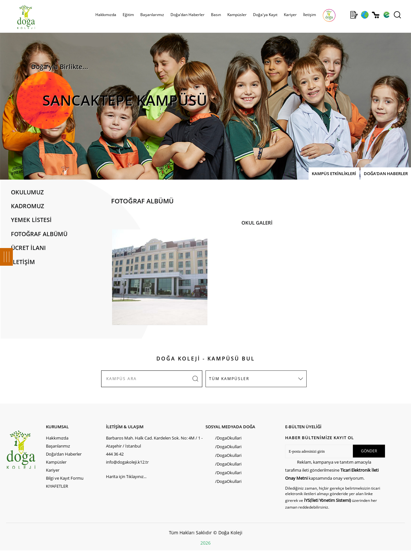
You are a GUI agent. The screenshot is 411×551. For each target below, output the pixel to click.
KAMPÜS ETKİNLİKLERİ (334, 173)
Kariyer (290, 14)
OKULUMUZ (27, 192)
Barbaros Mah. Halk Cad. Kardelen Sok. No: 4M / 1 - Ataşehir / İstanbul (154, 442)
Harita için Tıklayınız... (126, 476)
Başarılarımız (152, 14)
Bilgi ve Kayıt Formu (64, 478)
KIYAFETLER (57, 486)
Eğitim (128, 14)
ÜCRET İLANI (28, 248)
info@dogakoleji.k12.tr (127, 462)
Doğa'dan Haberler (188, 14)
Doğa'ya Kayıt (265, 14)
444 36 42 (115, 454)
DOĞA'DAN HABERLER (386, 173)
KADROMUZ (27, 206)
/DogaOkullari (228, 438)
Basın (216, 14)
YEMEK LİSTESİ (31, 220)
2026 (205, 543)
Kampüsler (237, 14)
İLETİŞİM (23, 262)
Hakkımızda (105, 14)
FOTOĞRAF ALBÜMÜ (39, 234)
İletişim (309, 14)
